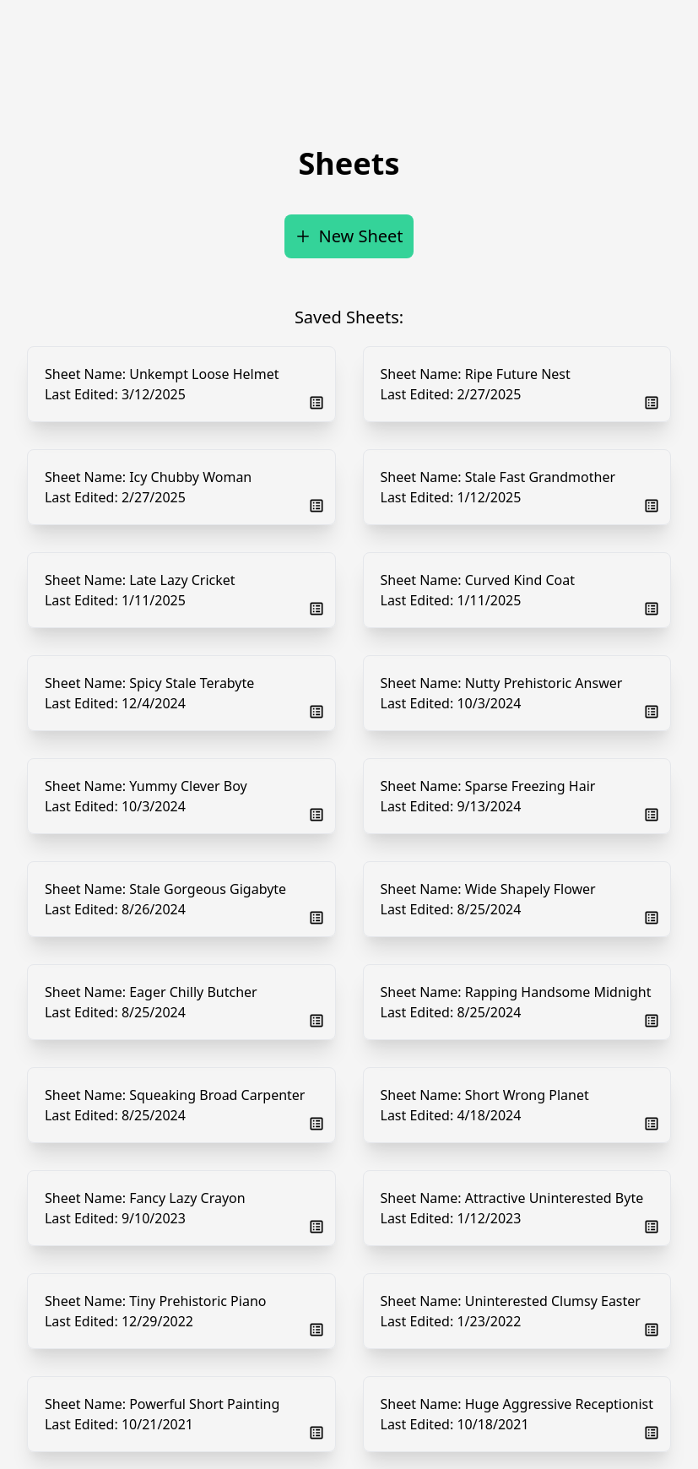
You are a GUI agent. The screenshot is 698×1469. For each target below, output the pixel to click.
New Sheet (349, 236)
